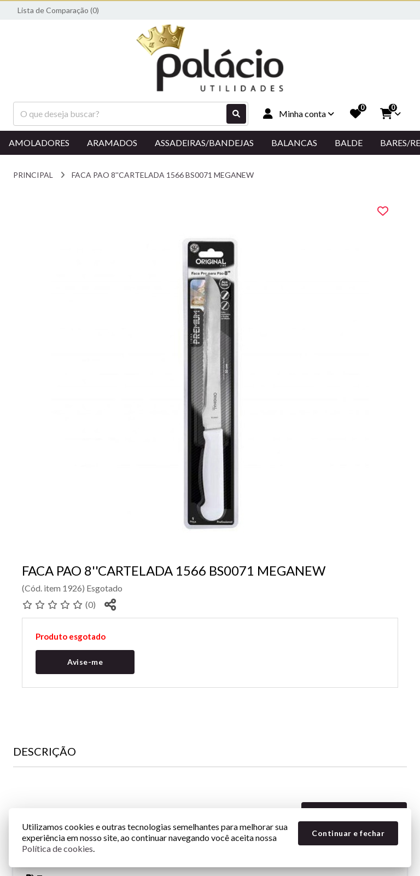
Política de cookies (57, 848)
